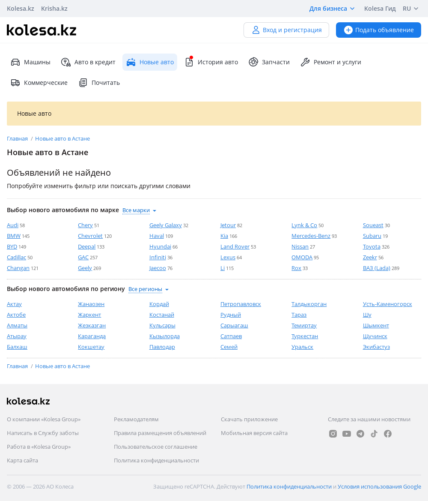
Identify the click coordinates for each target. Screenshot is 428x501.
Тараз (298, 314)
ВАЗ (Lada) (376, 268)
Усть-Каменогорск (387, 304)
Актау (14, 304)
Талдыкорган (309, 304)
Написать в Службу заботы (43, 433)
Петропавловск (240, 304)
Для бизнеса (333, 8)
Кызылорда (164, 336)
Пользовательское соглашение (155, 446)
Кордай (159, 304)
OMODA (301, 257)
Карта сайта (22, 460)
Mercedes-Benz (310, 236)
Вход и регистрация (286, 30)
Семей (229, 347)
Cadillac (16, 257)
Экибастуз (376, 347)
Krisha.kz (54, 8)
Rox (296, 268)
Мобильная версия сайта (254, 433)
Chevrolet (90, 236)
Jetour (228, 225)
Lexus (227, 257)
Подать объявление (378, 30)
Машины (30, 62)
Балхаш (17, 347)
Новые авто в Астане (62, 138)
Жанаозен (91, 304)
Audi (12, 225)
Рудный (230, 314)
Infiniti (157, 257)
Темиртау (304, 325)
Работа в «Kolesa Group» (39, 446)
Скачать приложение (249, 419)
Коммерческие (39, 83)
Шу (367, 314)
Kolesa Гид (380, 8)
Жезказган (92, 325)
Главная (18, 138)
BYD (12, 246)
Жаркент (89, 314)
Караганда (92, 336)
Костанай (161, 314)
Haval (156, 236)
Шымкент (376, 325)
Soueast (373, 225)
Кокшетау (91, 347)
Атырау (17, 336)
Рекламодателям (136, 419)
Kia (224, 236)
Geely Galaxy (165, 225)
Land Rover (235, 246)
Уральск (302, 347)
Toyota (371, 246)
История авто (211, 62)
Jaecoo (157, 268)
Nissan (300, 246)
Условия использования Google (379, 486)
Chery (85, 225)
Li (222, 268)
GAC (83, 257)
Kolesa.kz (20, 8)
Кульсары (162, 325)
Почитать (99, 83)
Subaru (372, 236)
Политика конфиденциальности (156, 460)
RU (412, 8)
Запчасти (269, 62)
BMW (14, 236)
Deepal (86, 246)
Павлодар (162, 347)
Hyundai (160, 246)
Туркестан (304, 336)
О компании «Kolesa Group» (43, 419)
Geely (85, 268)
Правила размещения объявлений (160, 433)
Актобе (16, 314)
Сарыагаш (234, 325)
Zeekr (370, 257)
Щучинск (375, 336)
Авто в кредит (88, 62)
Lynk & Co (304, 225)
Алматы (17, 325)
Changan (18, 268)
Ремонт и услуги (330, 62)
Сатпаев (231, 336)
